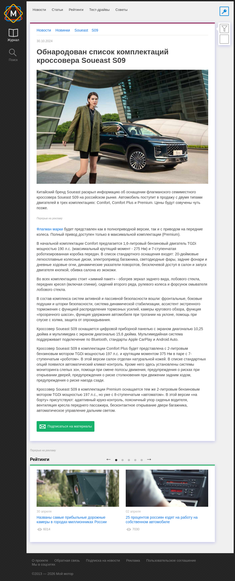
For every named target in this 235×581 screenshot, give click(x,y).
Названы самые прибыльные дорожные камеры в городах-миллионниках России (72, 519)
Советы (121, 10)
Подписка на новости (103, 560)
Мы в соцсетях (43, 564)
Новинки (62, 30)
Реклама (133, 560)
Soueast (81, 30)
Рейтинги (76, 10)
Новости (39, 10)
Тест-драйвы (99, 10)
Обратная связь (67, 560)
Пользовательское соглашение (171, 560)
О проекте (40, 560)
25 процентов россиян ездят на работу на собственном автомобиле (162, 519)
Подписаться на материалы (65, 426)
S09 (95, 30)
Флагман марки (50, 229)
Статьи (57, 10)
